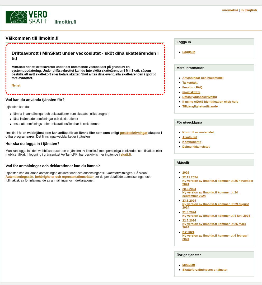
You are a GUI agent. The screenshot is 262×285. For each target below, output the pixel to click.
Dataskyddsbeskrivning (200, 96)
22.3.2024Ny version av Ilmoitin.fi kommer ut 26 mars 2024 (214, 224)
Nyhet (16, 85)
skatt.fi (126, 154)
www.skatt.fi (191, 92)
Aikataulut (190, 137)
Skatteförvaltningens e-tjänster (205, 269)
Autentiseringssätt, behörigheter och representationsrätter (50, 177)
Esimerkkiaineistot (196, 146)
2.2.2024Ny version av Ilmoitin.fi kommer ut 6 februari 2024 (216, 235)
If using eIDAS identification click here (210, 101)
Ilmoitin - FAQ (193, 87)
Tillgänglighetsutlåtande (200, 106)
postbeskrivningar (133, 133)
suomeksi (230, 10)
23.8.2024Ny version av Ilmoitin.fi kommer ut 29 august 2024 (216, 204)
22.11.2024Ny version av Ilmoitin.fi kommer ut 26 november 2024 (218, 180)
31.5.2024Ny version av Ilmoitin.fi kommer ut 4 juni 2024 (216, 213)
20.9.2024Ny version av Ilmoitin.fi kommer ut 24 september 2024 (210, 192)
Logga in (189, 51)
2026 (186, 172)
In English (249, 10)
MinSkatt (189, 264)
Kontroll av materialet (198, 132)
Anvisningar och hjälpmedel (203, 77)
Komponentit (192, 141)
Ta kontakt (190, 82)
